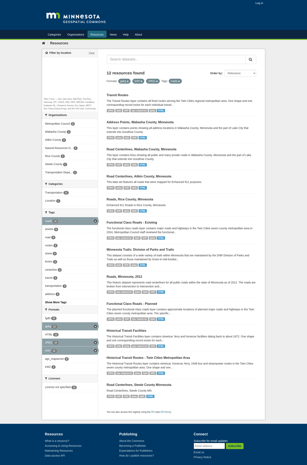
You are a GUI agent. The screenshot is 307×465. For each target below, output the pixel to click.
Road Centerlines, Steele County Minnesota (139, 384)
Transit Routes (117, 95)
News (113, 34)
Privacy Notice (202, 457)
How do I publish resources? (136, 455)
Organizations (75, 34)
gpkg (152, 110)
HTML (161, 110)
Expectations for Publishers (136, 450)
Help (126, 34)
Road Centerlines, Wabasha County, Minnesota (142, 149)
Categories (54, 34)
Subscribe (234, 446)
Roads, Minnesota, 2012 (124, 276)
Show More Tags (56, 302)
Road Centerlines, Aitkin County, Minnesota (139, 176)
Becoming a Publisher (132, 445)
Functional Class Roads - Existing (132, 222)
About (138, 34)
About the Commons (131, 440)
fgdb (118, 110)
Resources (97, 34)
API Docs (165, 412)
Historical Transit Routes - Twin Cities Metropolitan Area (148, 357)
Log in (259, 3)
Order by (216, 73)
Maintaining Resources (59, 450)
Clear (92, 53)
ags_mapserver (139, 110)
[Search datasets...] (176, 59)
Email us (199, 452)
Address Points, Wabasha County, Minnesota (140, 122)
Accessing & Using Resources (63, 445)
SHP (126, 110)
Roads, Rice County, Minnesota (130, 199)
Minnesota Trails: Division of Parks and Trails (140, 249)
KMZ (126, 396)
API (153, 412)
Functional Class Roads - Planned (132, 303)
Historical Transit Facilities (126, 330)
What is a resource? (57, 440)
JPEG (110, 110)
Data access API (55, 455)
